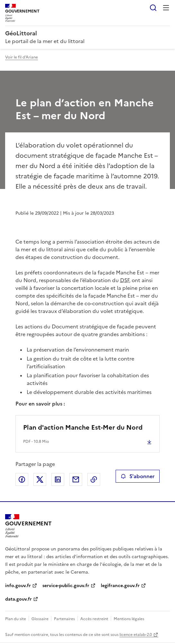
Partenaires (64, 619)
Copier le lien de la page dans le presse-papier (93, 479)
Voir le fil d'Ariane (21, 57)
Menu (166, 7)
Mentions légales (129, 619)
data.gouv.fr (18, 599)
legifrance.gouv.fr (120, 585)
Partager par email (75, 479)
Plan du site (15, 619)
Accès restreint (94, 619)
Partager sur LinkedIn (57, 479)
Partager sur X (39, 479)
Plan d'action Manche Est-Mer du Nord (83, 427)
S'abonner (137, 476)
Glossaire (39, 619)
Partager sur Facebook (21, 479)
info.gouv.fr (18, 585)
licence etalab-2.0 (135, 635)
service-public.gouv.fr (65, 585)
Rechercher (153, 7)
